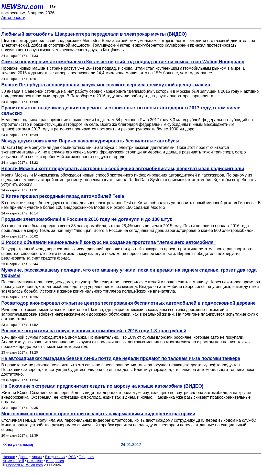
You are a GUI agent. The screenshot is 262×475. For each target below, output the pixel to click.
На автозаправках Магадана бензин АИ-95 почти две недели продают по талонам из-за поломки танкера (120, 358)
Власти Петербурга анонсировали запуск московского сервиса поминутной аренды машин (105, 84)
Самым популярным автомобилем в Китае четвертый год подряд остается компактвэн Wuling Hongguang (123, 61)
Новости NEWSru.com (24, 465)
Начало (9, 457)
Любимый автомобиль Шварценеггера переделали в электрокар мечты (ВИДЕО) (94, 34)
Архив (37, 457)
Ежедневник (55, 457)
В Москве (35, 461)
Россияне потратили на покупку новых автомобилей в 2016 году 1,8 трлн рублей (93, 330)
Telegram (86, 457)
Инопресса (55, 461)
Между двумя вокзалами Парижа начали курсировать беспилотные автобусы (90, 140)
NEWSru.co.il (13, 461)
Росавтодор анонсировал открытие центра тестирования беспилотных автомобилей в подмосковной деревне (128, 303)
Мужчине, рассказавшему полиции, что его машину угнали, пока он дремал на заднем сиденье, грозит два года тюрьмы (129, 272)
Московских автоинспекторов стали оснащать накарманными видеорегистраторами (98, 413)
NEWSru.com (22, 7)
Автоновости (13, 17)
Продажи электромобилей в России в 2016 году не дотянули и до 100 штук (86, 219)
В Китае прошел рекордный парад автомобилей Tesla (62, 196)
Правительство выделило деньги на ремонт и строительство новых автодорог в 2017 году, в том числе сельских (120, 110)
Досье (23, 457)
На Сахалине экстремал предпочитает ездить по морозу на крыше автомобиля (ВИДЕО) (102, 386)
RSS (72, 457)
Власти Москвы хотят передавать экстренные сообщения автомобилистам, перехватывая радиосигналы (122, 168)
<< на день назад (18, 444)
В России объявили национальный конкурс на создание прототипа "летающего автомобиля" (108, 242)
